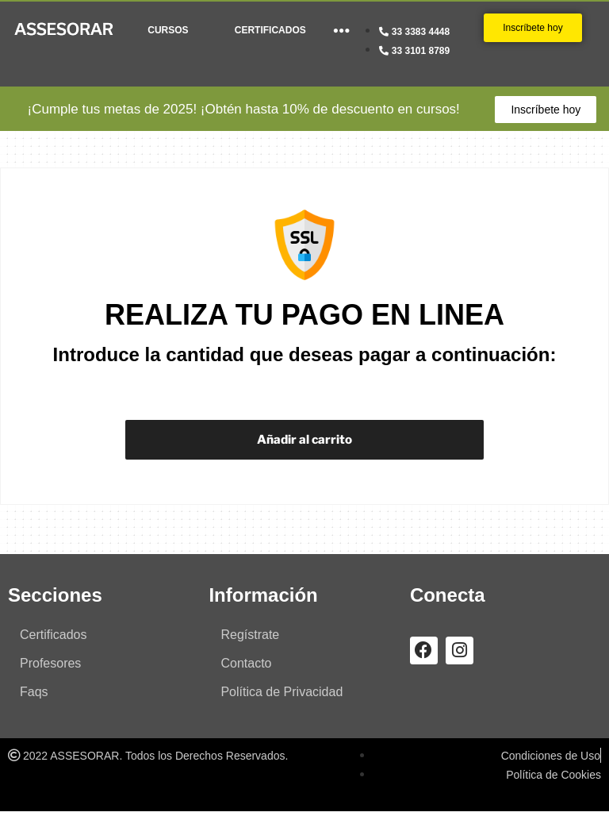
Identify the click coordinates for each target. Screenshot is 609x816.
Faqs (34, 696)
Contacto (245, 668)
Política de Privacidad (281, 696)
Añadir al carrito (304, 441)
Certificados (53, 639)
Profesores (50, 668)
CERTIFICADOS (270, 30)
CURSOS (167, 30)
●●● (341, 30)
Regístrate (249, 639)
